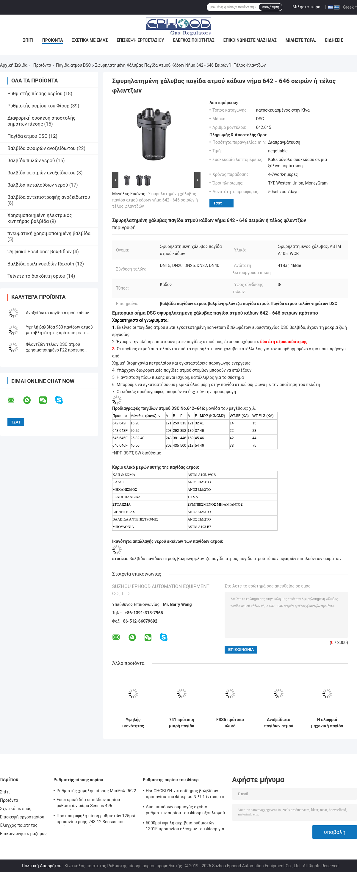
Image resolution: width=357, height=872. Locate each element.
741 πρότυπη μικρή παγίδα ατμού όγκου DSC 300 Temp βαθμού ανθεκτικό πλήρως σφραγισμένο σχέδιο (182, 723)
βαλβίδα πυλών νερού (31, 160)
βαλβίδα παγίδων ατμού (152, 558)
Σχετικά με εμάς (90, 40)
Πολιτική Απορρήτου (41, 865)
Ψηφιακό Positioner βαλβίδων (39, 251)
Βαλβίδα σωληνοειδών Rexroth (40, 264)
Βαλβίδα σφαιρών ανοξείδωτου (41, 148)
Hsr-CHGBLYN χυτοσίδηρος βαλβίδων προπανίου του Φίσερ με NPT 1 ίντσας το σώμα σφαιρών (185, 794)
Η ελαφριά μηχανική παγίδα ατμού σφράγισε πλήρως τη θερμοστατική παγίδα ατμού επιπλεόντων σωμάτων (327, 723)
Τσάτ (217, 203)
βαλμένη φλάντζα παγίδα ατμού (207, 558)
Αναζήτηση (270, 7)
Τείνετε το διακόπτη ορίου (36, 276)
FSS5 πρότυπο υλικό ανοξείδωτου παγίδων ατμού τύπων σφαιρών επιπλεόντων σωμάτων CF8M (230, 723)
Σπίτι (28, 40)
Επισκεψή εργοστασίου (140, 40)
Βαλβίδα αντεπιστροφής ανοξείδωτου (48, 197)
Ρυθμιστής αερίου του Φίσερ (38, 106)
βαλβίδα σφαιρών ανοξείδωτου (41, 173)
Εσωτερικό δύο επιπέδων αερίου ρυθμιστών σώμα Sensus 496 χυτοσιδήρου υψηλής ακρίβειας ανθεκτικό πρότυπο (88, 803)
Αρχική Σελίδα (13, 65)
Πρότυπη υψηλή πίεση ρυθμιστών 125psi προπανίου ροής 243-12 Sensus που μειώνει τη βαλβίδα (96, 819)
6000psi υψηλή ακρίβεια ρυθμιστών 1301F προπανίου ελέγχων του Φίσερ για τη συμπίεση (185, 827)
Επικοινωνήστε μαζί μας (250, 40)
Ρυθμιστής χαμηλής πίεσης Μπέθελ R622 (96, 790)
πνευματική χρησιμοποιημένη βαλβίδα (48, 233)
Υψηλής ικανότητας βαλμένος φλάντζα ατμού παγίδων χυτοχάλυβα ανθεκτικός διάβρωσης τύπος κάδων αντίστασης (133, 723)
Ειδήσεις (334, 40)
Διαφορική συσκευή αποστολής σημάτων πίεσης (41, 121)
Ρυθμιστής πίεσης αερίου (34, 93)
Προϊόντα (52, 40)
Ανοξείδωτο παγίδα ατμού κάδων (57, 312)
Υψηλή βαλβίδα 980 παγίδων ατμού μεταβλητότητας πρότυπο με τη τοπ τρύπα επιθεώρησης (59, 333)
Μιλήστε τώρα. (306, 6)
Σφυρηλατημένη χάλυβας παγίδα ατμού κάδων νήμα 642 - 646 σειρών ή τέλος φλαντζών (155, 200)
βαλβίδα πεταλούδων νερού (37, 185)
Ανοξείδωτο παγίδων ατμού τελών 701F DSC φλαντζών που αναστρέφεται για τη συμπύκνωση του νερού (279, 723)
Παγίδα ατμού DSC (73, 65)
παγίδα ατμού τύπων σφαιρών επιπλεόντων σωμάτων (290, 558)
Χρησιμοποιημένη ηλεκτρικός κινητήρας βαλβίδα (39, 218)
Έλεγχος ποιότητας (193, 40)
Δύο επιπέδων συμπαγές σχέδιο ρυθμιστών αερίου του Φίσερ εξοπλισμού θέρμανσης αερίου (185, 810)
